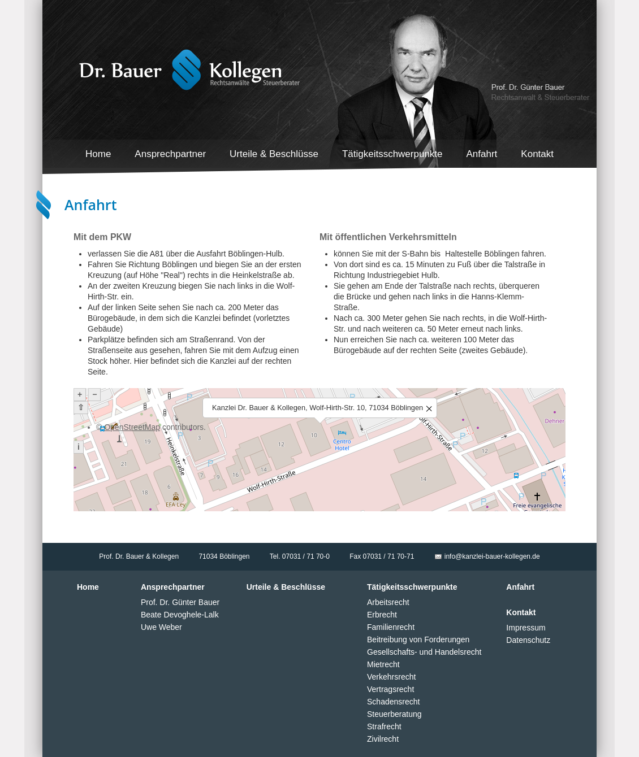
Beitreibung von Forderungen (418, 639)
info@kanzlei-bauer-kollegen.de (492, 556)
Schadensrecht (393, 701)
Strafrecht (384, 726)
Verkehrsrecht (391, 676)
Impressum (525, 627)
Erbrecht (382, 614)
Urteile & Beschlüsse (274, 154)
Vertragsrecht (390, 689)
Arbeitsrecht (388, 602)
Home (98, 154)
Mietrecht (383, 664)
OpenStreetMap (132, 427)
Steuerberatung (394, 714)
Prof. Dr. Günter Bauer (180, 602)
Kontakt (537, 154)
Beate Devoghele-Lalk (180, 614)
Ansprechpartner (170, 154)
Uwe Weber (161, 627)
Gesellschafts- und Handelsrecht (424, 651)
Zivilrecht (383, 738)
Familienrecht (391, 627)
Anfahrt (482, 154)
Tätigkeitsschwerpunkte (392, 154)
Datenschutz (528, 640)
